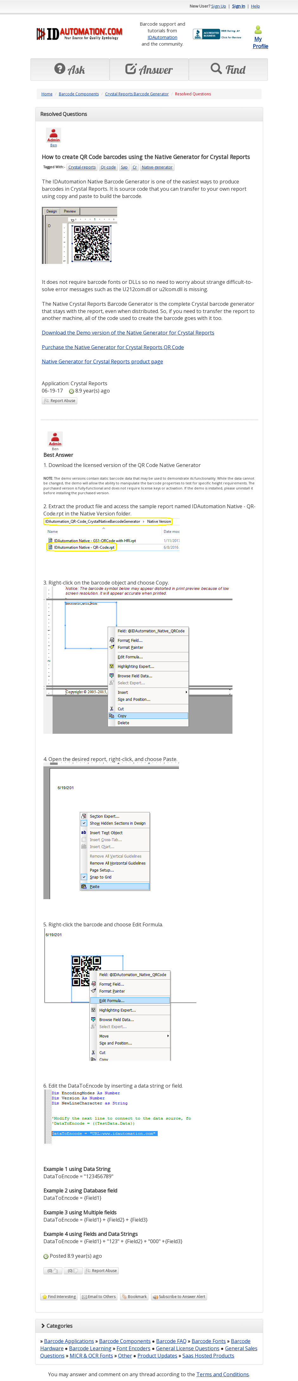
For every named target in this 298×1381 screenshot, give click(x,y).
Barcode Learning (90, 1348)
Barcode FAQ (171, 1341)
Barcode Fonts (209, 1341)
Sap (124, 167)
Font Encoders (133, 1348)
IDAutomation (162, 37)
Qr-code (108, 167)
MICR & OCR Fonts (91, 1355)
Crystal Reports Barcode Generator (137, 94)
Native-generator (157, 167)
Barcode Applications (69, 1341)
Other (125, 1355)
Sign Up (218, 6)
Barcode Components (79, 94)
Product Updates (157, 1355)
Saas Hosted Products (208, 1355)
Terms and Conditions (222, 1374)
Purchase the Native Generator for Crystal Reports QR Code (113, 347)
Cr (135, 167)
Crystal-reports (82, 167)
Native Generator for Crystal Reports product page (102, 361)
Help (255, 6)
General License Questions (187, 1348)
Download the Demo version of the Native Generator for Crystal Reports (128, 332)
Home (47, 94)
